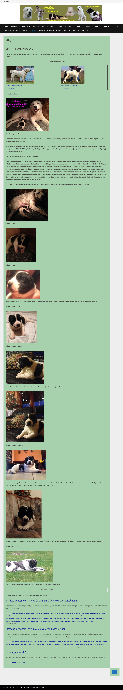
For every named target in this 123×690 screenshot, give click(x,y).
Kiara (57, 616)
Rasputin (61, 621)
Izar (96, 613)
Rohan (83, 621)
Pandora (98, 618)
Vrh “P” (66, 30)
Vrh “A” (35, 26)
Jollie (21, 616)
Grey (48, 613)
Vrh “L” (33, 30)
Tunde (91, 621)
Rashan (55, 621)
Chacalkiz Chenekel (19, 687)
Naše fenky (14, 26)
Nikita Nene (83, 618)
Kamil (25, 616)
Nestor (77, 618)
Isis (91, 613)
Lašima (82, 616)
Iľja (83, 613)
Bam (43, 687)
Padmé (89, 618)
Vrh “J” (15, 30)
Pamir (93, 618)
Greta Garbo (43, 613)
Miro (33, 618)
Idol (80, 613)
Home (6, 26)
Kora (70, 616)
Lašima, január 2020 (16, 652)
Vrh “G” (88, 26)
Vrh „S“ (84, 30)
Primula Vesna (34, 621)
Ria (69, 621)
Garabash (15, 613)
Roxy (87, 621)
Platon (8, 621)
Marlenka (92, 616)
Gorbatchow (34, 613)
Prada (23, 621)
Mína (29, 618)
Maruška (98, 616)
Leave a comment (22, 662)
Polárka (13, 621)
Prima (27, 621)
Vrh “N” (49, 30)
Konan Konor (64, 616)
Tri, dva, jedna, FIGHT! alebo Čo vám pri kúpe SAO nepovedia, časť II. (42, 600)
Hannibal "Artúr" (64, 613)
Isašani (87, 613)
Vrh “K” (24, 30)
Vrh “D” (61, 26)
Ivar (93, 613)
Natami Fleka (70, 618)
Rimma (78, 621)
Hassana (72, 613)
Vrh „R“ (75, 30)
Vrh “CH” (107, 26)
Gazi (19, 613)
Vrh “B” (43, 26)
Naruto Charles (61, 618)
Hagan (56, 613)
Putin (40, 621)
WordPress (36, 687)
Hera (77, 613)
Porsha (18, 621)
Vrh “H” (97, 26)
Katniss (49, 616)
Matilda (103, 616)
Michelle (25, 618)
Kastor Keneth (41, 616)
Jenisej (104, 613)
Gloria (28, 613)
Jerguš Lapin (9, 616)
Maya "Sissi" (18, 618)
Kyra (77, 616)
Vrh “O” (58, 30)
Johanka (16, 616)
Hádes (52, 613)
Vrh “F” (79, 26)
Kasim (34, 616)
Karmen (30, 616)
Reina (66, 621)
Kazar (53, 616)
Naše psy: (25, 26)
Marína (86, 616)
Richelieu (73, 621)
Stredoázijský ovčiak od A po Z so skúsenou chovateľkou (36, 629)
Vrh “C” (52, 26)
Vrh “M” (40, 30)
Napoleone (52, 618)
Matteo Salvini (10, 618)
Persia (103, 618)
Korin (74, 616)
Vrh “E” (70, 26)
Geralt (23, 613)
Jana (99, 613)
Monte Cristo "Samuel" (42, 618)
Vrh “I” (7, 30)
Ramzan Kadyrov (48, 621)
